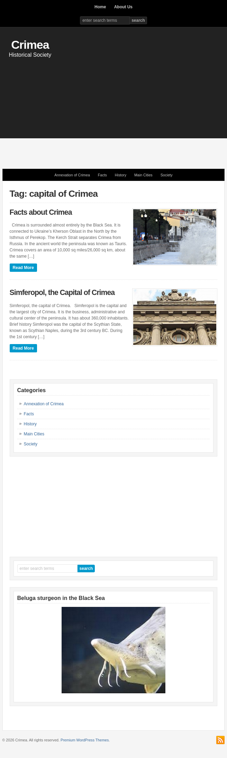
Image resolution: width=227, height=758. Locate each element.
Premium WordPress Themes (85, 740)
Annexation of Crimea (72, 175)
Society (167, 175)
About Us (123, 6)
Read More (23, 267)
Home (100, 6)
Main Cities (143, 175)
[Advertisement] (114, 110)
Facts (102, 175)
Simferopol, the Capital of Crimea (62, 292)
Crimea (30, 44)
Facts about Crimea (41, 212)
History (120, 175)
